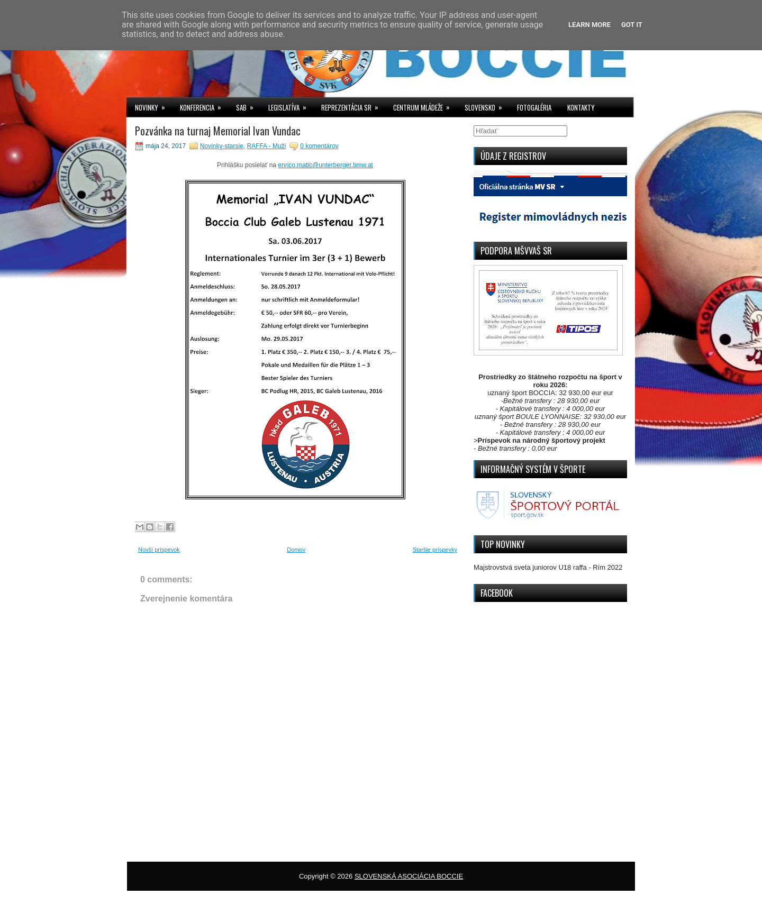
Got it (631, 25)
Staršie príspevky (435, 549)
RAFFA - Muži (266, 146)
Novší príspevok (159, 549)
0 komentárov (319, 146)
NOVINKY (153, 105)
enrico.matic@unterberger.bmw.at (325, 165)
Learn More (589, 25)
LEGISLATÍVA (290, 105)
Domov (296, 549)
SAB (248, 105)
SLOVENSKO (487, 105)
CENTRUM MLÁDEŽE (425, 105)
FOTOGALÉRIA (534, 107)
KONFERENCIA (204, 105)
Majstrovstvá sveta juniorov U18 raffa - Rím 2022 (548, 567)
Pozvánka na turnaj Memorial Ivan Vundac (218, 130)
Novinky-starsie (221, 146)
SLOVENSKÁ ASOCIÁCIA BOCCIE (409, 876)
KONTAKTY (581, 107)
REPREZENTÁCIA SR (353, 105)
